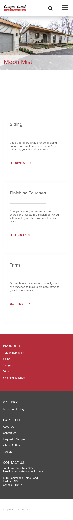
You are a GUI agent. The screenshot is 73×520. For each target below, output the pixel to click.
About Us (8, 426)
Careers (7, 451)
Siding (6, 359)
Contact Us (9, 433)
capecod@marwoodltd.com (27, 471)
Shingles (8, 365)
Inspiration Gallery (14, 409)
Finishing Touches (14, 377)
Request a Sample (14, 439)
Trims (6, 371)
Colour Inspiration (13, 352)
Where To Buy (11, 445)
